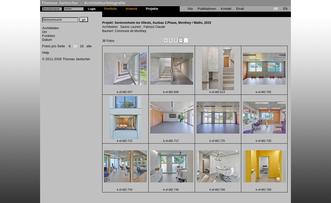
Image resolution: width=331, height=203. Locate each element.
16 (82, 46)
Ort (44, 32)
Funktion (48, 36)
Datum (47, 40)
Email (240, 9)
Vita (190, 9)
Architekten (50, 28)
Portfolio (110, 9)
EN (285, 9)
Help (45, 52)
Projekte (152, 9)
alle (89, 46)
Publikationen (207, 9)
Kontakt (226, 9)
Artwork (131, 9)
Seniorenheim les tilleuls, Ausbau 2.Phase (193, 14)
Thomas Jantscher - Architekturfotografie (83, 3)
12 (75, 46)
